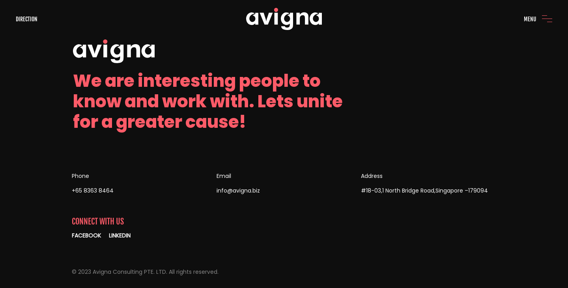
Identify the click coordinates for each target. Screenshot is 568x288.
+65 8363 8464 (93, 190)
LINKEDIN (120, 235)
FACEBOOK (86, 235)
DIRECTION (26, 19)
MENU (530, 19)
